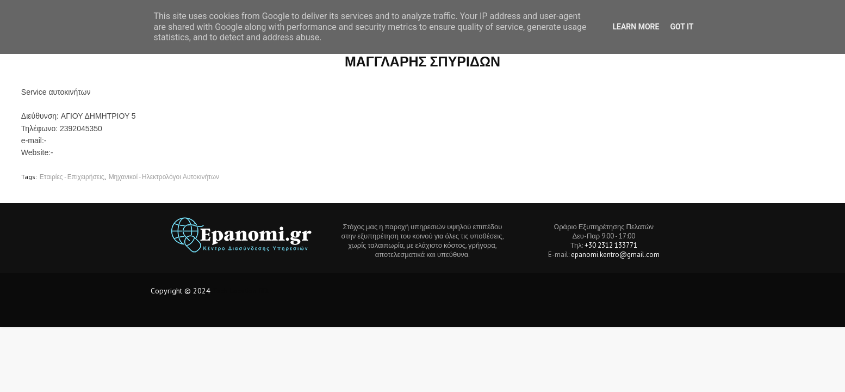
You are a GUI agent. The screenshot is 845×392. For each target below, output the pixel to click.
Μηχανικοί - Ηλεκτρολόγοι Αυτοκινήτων (164, 177)
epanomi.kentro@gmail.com (615, 254)
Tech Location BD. (241, 291)
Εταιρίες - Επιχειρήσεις (72, 177)
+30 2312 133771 (611, 245)
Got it (681, 26)
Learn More (635, 26)
